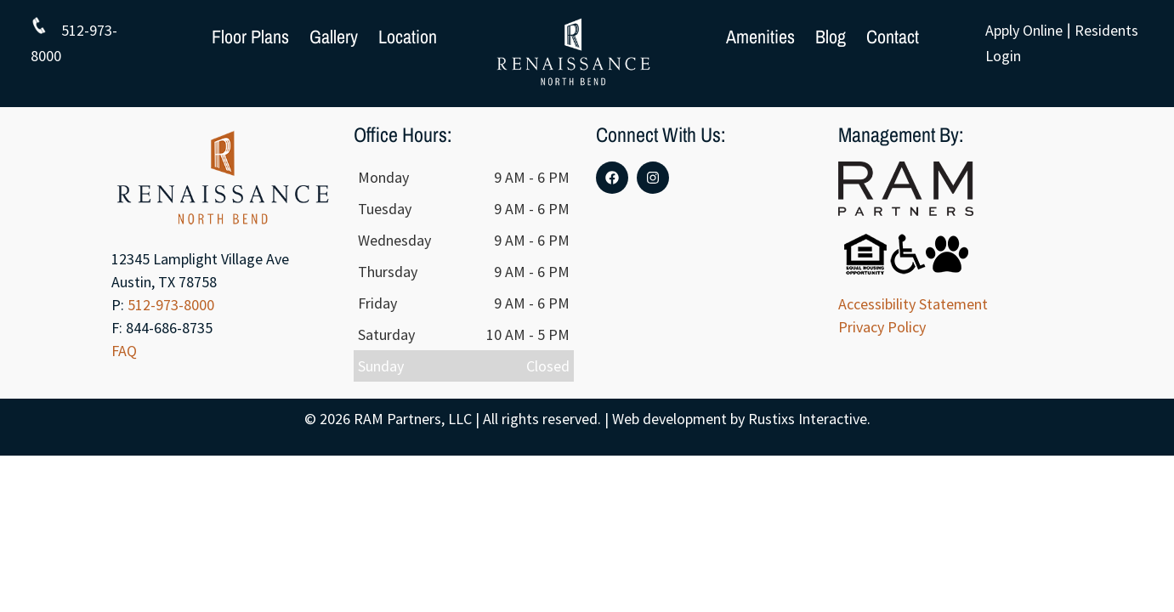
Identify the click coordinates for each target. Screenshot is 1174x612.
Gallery (333, 36)
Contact (892, 36)
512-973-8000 (171, 304)
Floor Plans (250, 36)
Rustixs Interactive (807, 418)
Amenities (760, 36)
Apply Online (1024, 30)
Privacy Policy (882, 327)
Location (407, 36)
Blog (830, 36)
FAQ (124, 350)
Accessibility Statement (913, 304)
